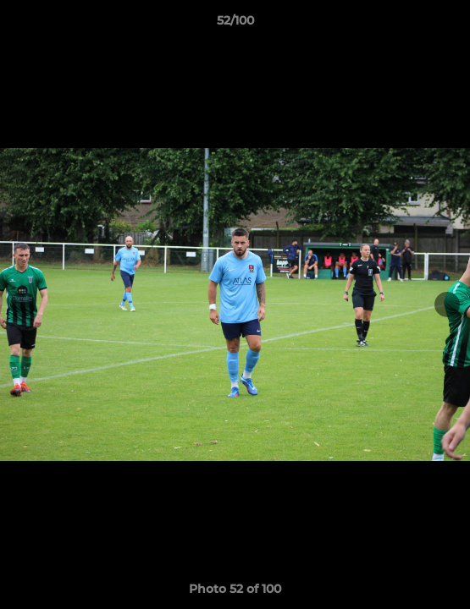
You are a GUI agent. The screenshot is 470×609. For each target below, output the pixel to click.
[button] (450, 24)
